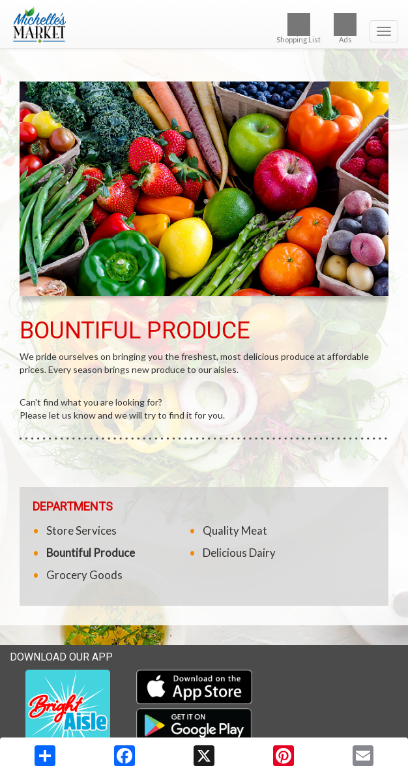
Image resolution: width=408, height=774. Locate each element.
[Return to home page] (204, 25)
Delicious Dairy (239, 552)
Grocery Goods (84, 575)
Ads (345, 28)
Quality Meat (235, 530)
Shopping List (298, 28)
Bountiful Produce (90, 552)
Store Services (81, 530)
